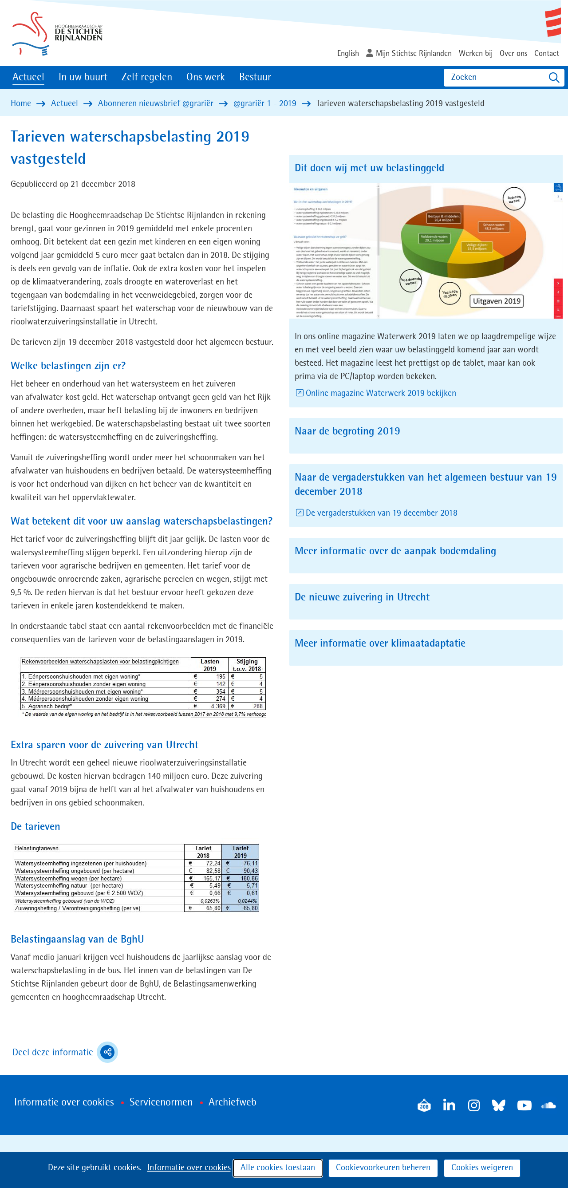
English (348, 54)
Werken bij (476, 54)
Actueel (28, 77)
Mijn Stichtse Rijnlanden (414, 54)
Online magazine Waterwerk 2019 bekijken (381, 393)
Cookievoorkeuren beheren (383, 1168)
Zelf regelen (147, 77)
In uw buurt (83, 77)
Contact (546, 54)
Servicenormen (161, 1102)
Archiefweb (232, 1102)
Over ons (513, 54)
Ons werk (205, 77)
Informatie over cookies (189, 1168)
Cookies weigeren (482, 1168)
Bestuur (255, 77)
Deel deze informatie (65, 1052)
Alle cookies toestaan (278, 1168)
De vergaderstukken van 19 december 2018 (382, 513)
